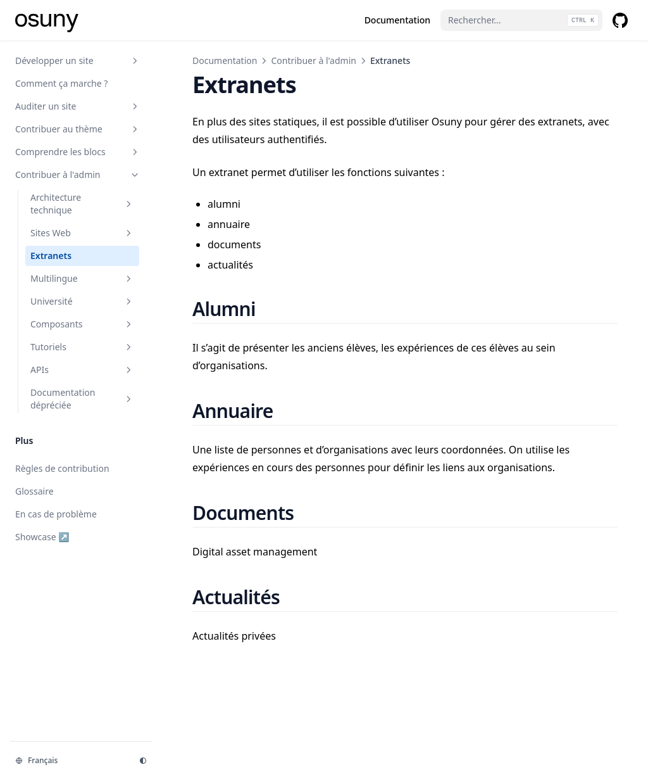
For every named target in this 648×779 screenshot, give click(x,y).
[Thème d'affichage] (143, 761)
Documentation (224, 60)
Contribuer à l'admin (313, 60)
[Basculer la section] (134, 60)
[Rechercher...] (521, 20)
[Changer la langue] (69, 761)
